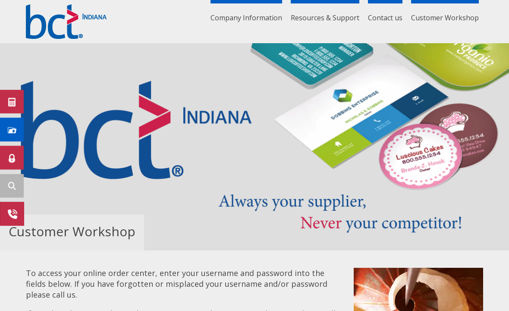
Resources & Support (325, 17)
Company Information (246, 17)
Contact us (385, 17)
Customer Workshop (445, 17)
